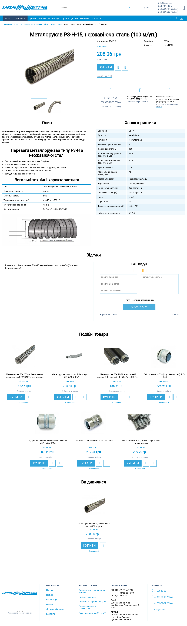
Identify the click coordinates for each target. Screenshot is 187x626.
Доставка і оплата (80, 18)
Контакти (96, 18)
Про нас (32, 18)
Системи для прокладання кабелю (92, 591)
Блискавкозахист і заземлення (88, 607)
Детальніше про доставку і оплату (167, 105)
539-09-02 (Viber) (168, 12)
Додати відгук (104, 76)
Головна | (7, 24)
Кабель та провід (87, 597)
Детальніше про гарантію (137, 101)
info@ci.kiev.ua (160, 609)
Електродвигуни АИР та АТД (92, 613)
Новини (42, 18)
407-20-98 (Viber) (168, 9)
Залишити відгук (24, 391)
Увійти (175, 314)
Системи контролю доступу (92, 601)
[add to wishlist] (118, 67)
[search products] (129, 8)
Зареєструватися (108, 314)
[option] (46, 69)
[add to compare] (125, 67)
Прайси (65, 18)
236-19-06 (165, 6)
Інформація (53, 18)
